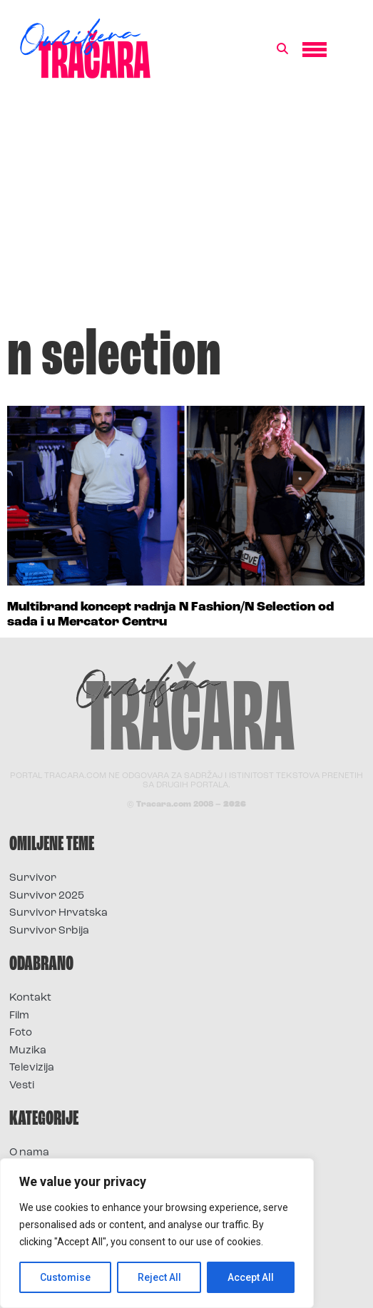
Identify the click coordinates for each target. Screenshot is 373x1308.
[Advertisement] (186, 210)
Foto (20, 1033)
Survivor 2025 (46, 896)
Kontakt (30, 998)
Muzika (27, 1051)
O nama (29, 1153)
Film (19, 1016)
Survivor (32, 878)
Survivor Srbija (49, 931)
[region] (157, 1233)
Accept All (251, 1277)
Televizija (31, 1068)
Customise (65, 1277)
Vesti (21, 1085)
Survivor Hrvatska (58, 913)
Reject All (159, 1277)
